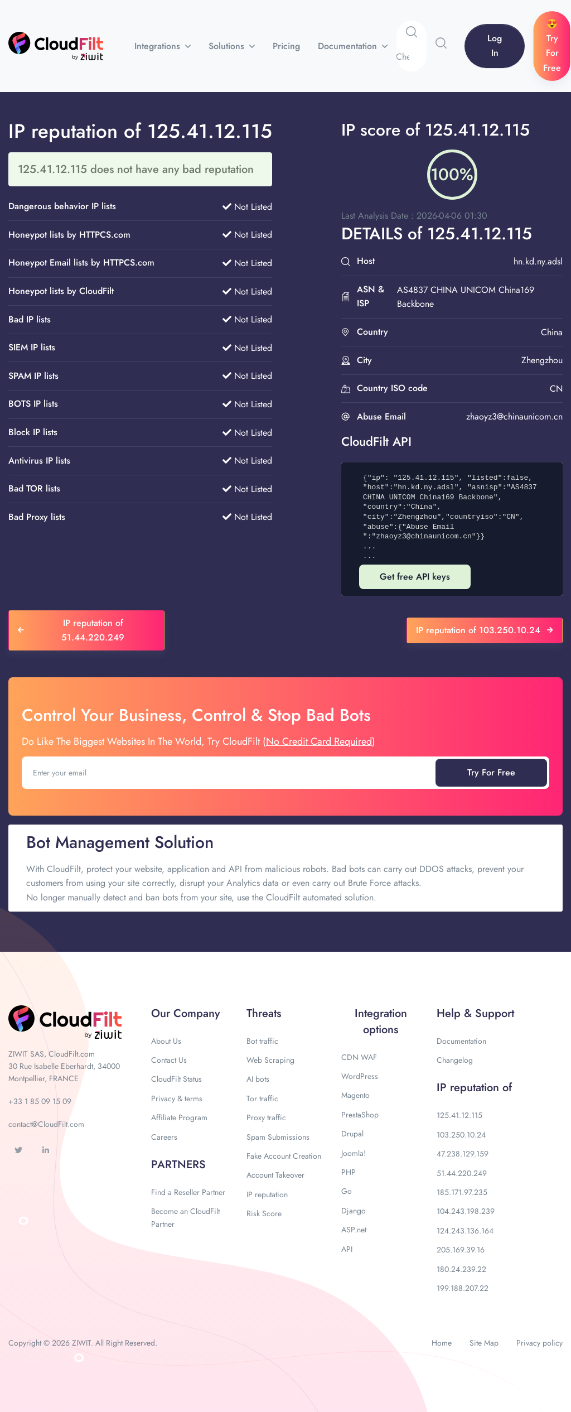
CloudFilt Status (176, 1079)
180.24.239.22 (461, 1269)
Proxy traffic (266, 1117)
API (346, 1249)
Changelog (455, 1060)
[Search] (411, 57)
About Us (166, 1041)
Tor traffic (262, 1098)
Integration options (381, 1021)
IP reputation (267, 1194)
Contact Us (169, 1060)
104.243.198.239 (466, 1211)
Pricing (286, 46)
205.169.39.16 (461, 1249)
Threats (263, 1013)
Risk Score (264, 1213)
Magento (355, 1095)
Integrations (158, 46)
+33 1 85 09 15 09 (39, 1101)
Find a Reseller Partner (188, 1192)
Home (442, 1342)
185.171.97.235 (462, 1192)
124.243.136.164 (465, 1230)
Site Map (484, 1342)
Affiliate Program (179, 1117)
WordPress (359, 1076)
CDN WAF (359, 1057)
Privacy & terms (176, 1098)
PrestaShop (360, 1114)
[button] (441, 43)
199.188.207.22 (462, 1288)
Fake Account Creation (283, 1156)
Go (346, 1191)
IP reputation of (474, 1088)
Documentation (349, 46)
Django (353, 1210)
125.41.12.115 (459, 1115)
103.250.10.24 (461, 1134)
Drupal (352, 1133)
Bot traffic (262, 1041)
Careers (164, 1137)
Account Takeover (275, 1174)
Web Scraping (270, 1060)
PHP (348, 1172)
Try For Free (491, 772)
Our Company (185, 1013)
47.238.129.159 (462, 1153)
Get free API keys (415, 576)
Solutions (228, 46)
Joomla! (353, 1153)
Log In (494, 45)
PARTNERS (178, 1164)
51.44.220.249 (462, 1173)
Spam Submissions (277, 1137)
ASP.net (353, 1229)
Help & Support (475, 1013)
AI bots (257, 1079)
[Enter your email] (229, 773)
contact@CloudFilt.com (46, 1124)
